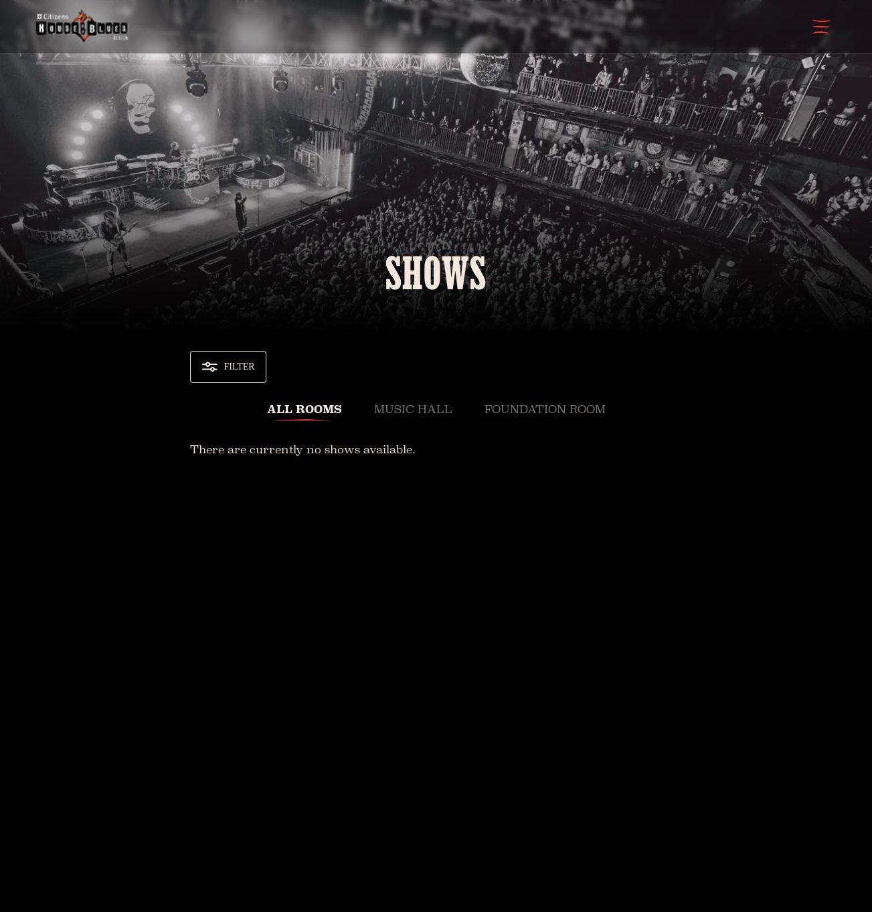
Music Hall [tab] (413, 409)
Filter (228, 367)
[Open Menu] (821, 27)
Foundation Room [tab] (545, 409)
